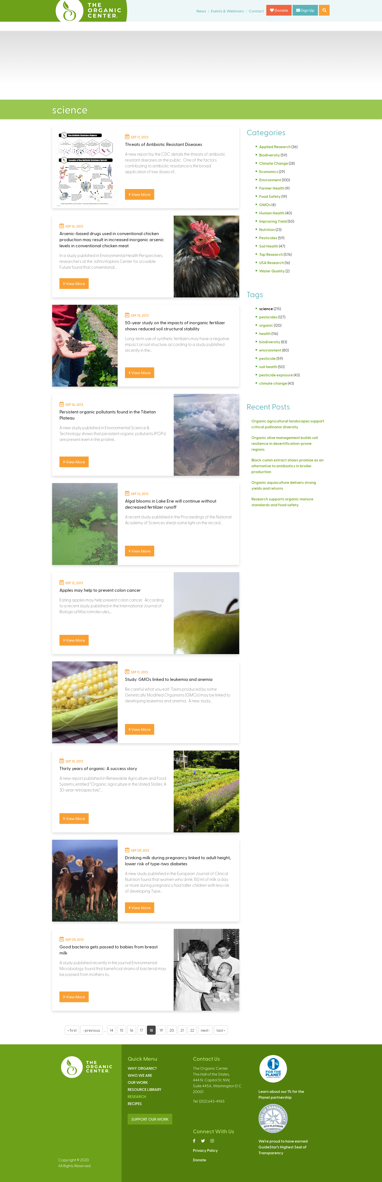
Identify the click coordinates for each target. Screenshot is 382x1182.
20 (172, 1030)
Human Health (272, 212)
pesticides (268, 317)
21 (182, 1030)
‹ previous (91, 1030)
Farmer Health (272, 188)
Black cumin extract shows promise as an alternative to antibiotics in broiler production (287, 466)
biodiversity (269, 341)
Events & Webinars (227, 11)
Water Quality (272, 270)
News (201, 11)
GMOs (265, 204)
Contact (256, 11)
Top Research (271, 254)
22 (192, 1030)
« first (71, 1030)
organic (266, 325)
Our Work (138, 1082)
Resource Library (145, 1089)
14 (111, 1030)
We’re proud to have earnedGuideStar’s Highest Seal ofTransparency (283, 1147)
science (266, 308)
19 (161, 1030)
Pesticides (268, 237)
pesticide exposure (276, 374)
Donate (279, 10)
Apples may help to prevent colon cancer (100, 589)
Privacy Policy (205, 1150)
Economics (268, 171)
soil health (268, 366)
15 (121, 1030)
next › (205, 1030)
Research (137, 1096)
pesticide (267, 358)
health (265, 333)
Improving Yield (273, 221)
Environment (270, 179)
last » (221, 1030)
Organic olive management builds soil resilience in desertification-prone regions (284, 443)
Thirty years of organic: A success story (98, 768)
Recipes (135, 1103)
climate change (273, 383)
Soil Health (268, 246)
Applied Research (275, 146)
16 (131, 1030)
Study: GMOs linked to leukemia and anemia (168, 679)
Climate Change (273, 163)
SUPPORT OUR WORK (150, 1119)
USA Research (271, 262)
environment (270, 350)
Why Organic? (142, 1068)
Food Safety (270, 196)
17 (141, 1030)
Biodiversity (269, 155)
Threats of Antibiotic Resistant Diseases (163, 144)
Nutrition (267, 229)
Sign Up (305, 10)
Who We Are (140, 1075)
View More (140, 194)
